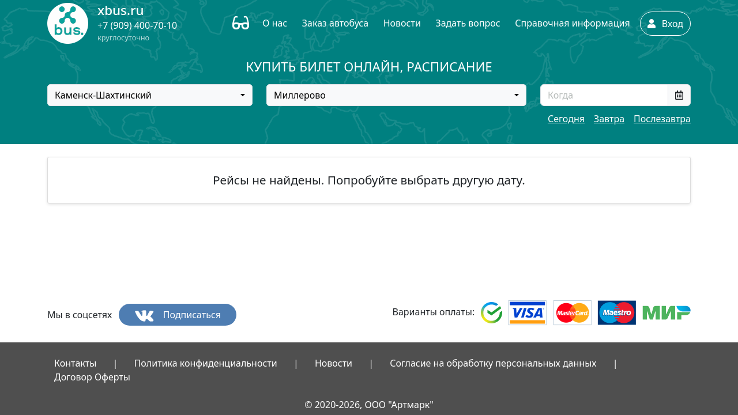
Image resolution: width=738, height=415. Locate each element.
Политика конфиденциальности (205, 363)
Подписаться (178, 315)
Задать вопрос (467, 23)
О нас (274, 23)
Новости (402, 23)
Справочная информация (572, 23)
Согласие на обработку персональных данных (493, 363)
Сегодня (566, 118)
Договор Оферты (92, 377)
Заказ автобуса (335, 23)
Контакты (75, 363)
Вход (665, 23)
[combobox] (150, 95)
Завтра (609, 118)
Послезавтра (662, 118)
